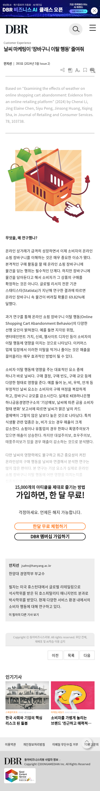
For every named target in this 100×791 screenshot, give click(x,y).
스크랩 (85, 70)
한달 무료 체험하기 (50, 526)
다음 (87, 655)
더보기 (62, 70)
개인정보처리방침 (34, 744)
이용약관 (10, 744)
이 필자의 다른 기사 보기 (24, 614)
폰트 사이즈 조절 (77, 70)
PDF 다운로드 (70, 70)
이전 (55, 655)
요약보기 (92, 70)
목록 (71, 655)
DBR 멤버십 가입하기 (50, 536)
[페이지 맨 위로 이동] (88, 744)
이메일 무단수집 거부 (65, 744)
